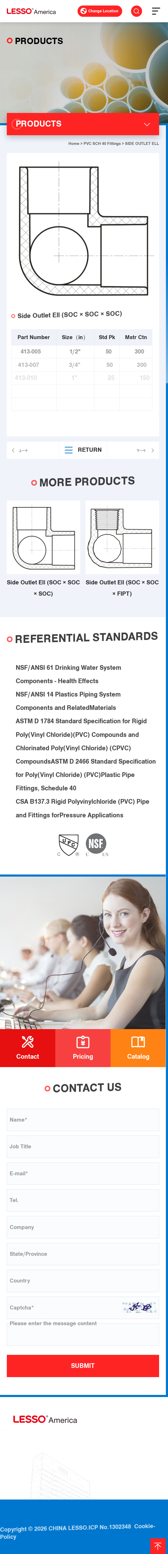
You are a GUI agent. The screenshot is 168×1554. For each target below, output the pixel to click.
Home (73, 144)
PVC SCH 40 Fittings (102, 144)
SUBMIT (83, 1365)
